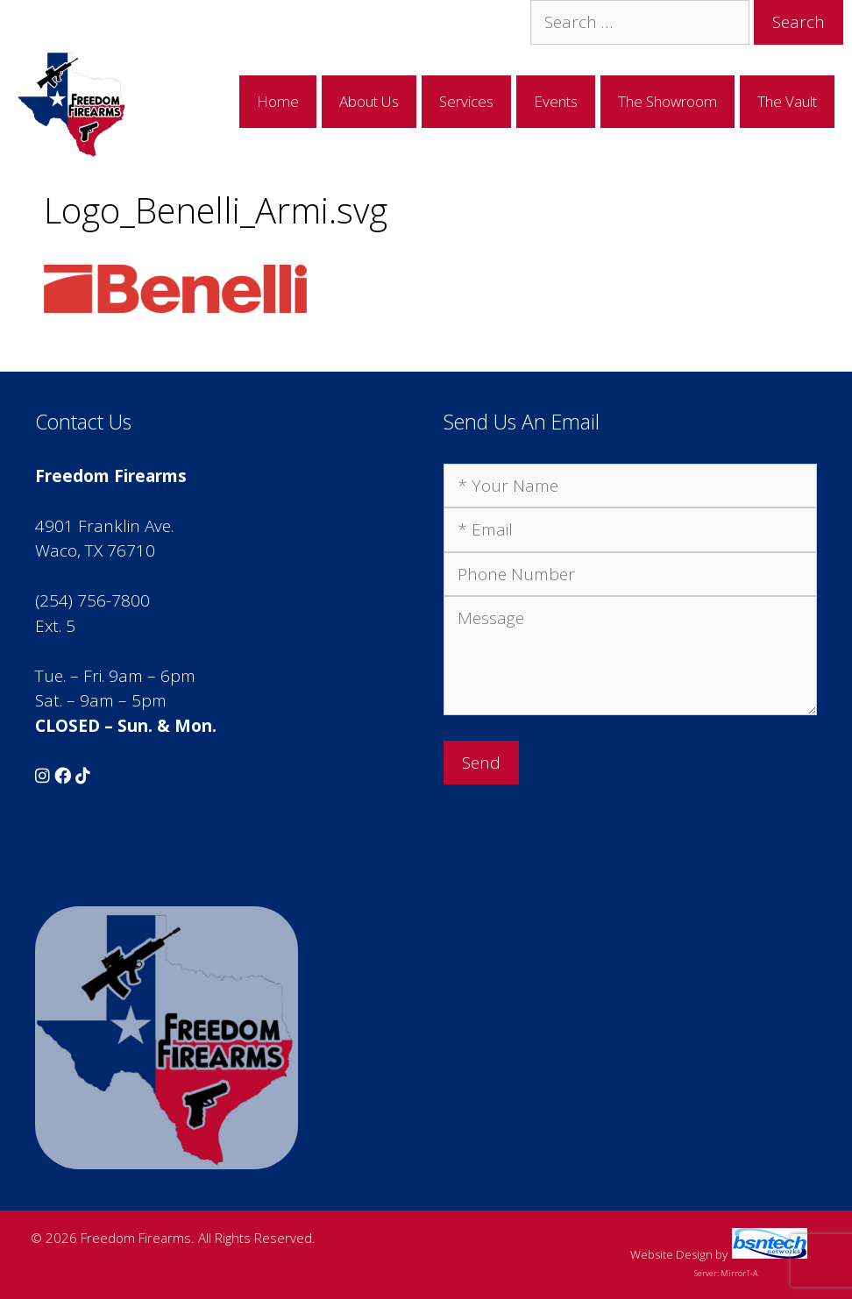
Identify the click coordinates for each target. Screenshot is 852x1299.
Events (556, 101)
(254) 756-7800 (92, 600)
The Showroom (667, 101)
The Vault (787, 101)
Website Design (671, 1254)
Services (466, 101)
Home (278, 101)
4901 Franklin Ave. (104, 526)
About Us (369, 101)
